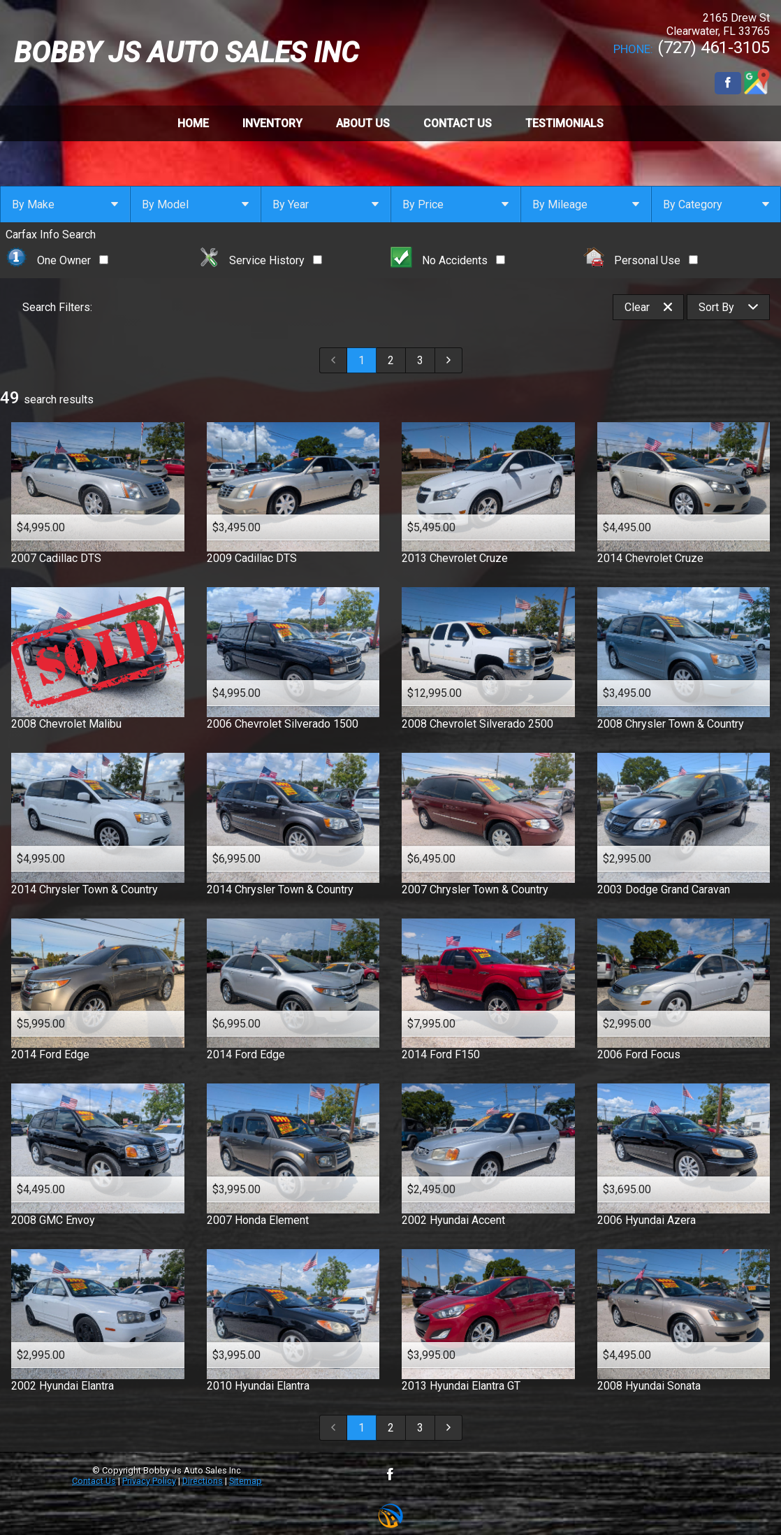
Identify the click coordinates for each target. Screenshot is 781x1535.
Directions (202, 1481)
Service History (260, 260)
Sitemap (245, 1481)
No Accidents (447, 260)
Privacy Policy (149, 1481)
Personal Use (641, 260)
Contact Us (94, 1481)
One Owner (57, 260)
